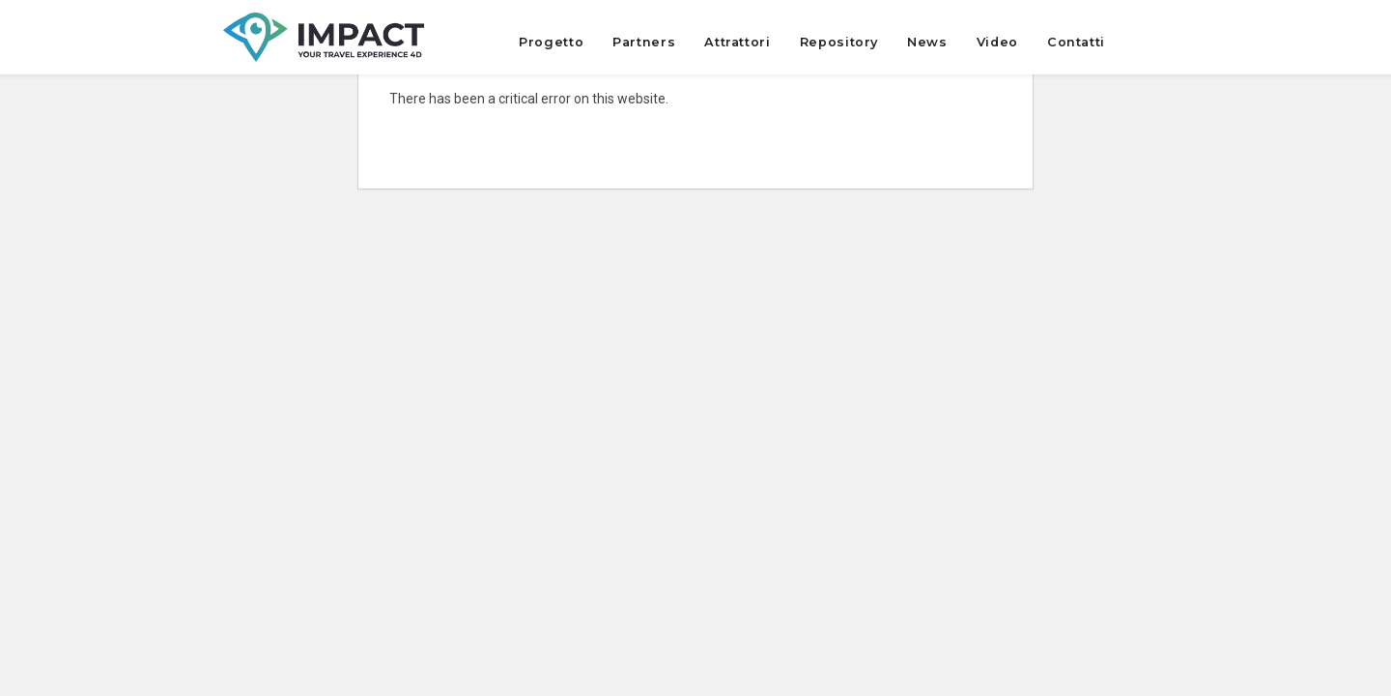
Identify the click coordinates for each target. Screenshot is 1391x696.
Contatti (1076, 42)
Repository (839, 42)
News (927, 42)
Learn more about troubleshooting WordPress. (529, 143)
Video (997, 42)
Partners (643, 42)
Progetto (551, 42)
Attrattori (737, 42)
